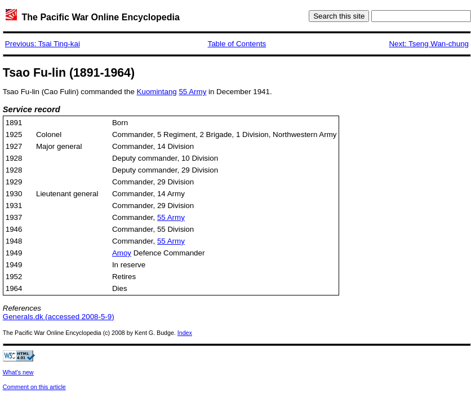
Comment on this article (34, 386)
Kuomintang (157, 91)
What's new (18, 372)
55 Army (192, 91)
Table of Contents (237, 43)
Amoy (121, 253)
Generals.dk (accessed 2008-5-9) (58, 316)
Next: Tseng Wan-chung (429, 43)
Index (184, 332)
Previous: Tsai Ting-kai (42, 43)
